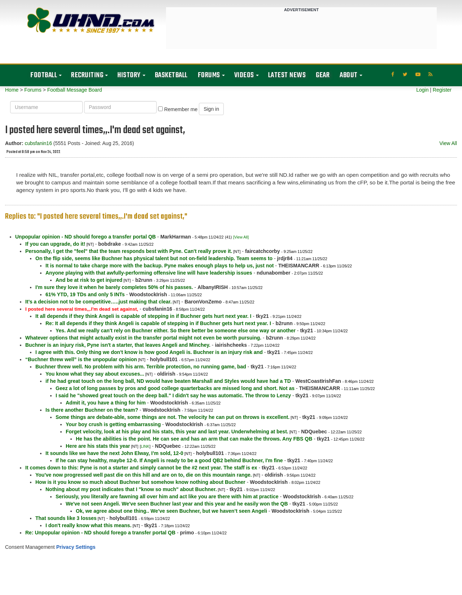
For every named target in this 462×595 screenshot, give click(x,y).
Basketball (171, 75)
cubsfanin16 (38, 143)
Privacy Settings (76, 547)
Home (11, 90)
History (129, 75)
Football (43, 75)
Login (422, 90)
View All (448, 143)
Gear (323, 75)
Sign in (211, 109)
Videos (244, 75)
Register (442, 90)
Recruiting (87, 75)
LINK (145, 446)
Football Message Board (74, 90)
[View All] (241, 237)
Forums (209, 75)
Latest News (287, 75)
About (349, 75)
